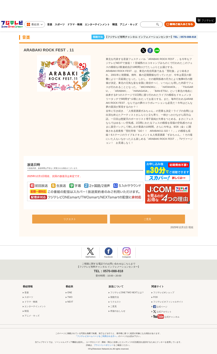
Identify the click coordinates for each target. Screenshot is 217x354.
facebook (150, 50)
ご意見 (147, 219)
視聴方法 (98, 36)
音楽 (49, 24)
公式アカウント (162, 312)
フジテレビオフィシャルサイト (168, 302)
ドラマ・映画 (74, 24)
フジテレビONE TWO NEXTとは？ (127, 292)
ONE (69, 292)
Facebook (108, 257)
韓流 (114, 24)
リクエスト (69, 219)
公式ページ (160, 307)
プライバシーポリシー (104, 345)
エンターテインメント (97, 24)
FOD (155, 297)
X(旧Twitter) (143, 50)
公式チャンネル (166, 317)
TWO (69, 297)
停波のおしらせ (117, 311)
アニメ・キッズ (128, 24)
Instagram (126, 257)
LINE (157, 50)
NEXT (70, 302)
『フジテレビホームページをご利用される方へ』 (96, 336)
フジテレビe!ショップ (163, 292)
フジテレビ (207, 20)
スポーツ (60, 24)
